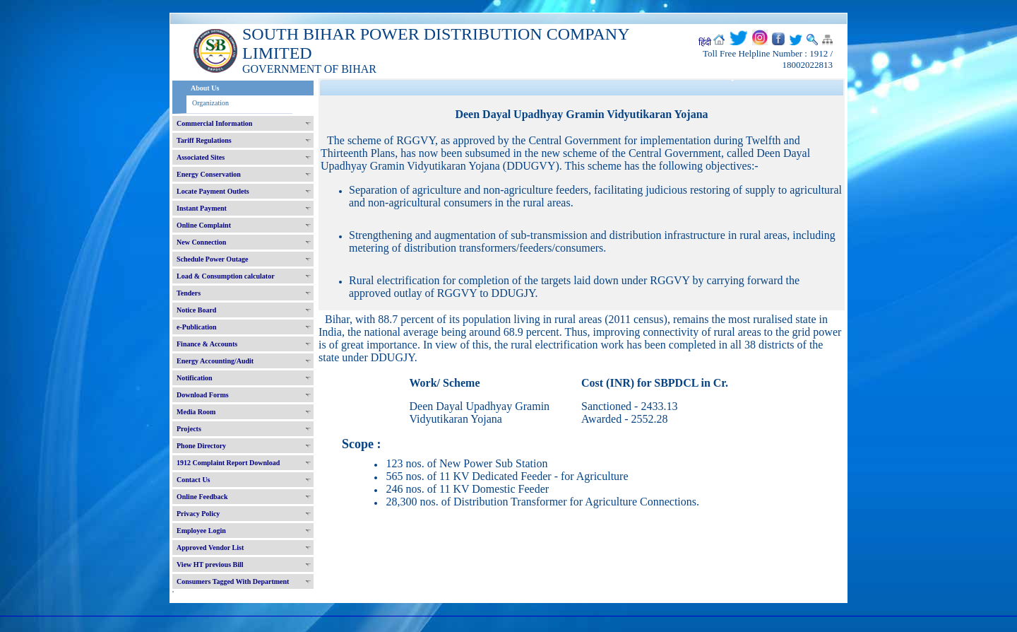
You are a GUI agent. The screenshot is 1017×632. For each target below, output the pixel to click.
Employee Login (201, 530)
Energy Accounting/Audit (215, 361)
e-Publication (197, 327)
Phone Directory (201, 446)
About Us (205, 88)
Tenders (189, 293)
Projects (189, 429)
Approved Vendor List (210, 547)
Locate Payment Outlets (213, 191)
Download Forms (203, 395)
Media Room (196, 412)
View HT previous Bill (210, 564)
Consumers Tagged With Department (233, 581)
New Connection (201, 242)
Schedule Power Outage (212, 259)
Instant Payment (202, 208)
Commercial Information (214, 123)
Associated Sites (201, 157)
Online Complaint (204, 225)
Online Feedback (202, 497)
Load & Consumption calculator (226, 276)
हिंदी (704, 42)
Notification (195, 378)
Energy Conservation (209, 174)
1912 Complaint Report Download (228, 463)
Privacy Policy (198, 513)
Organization (210, 103)
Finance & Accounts (207, 344)
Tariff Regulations (204, 140)
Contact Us (193, 480)
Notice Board (196, 310)
